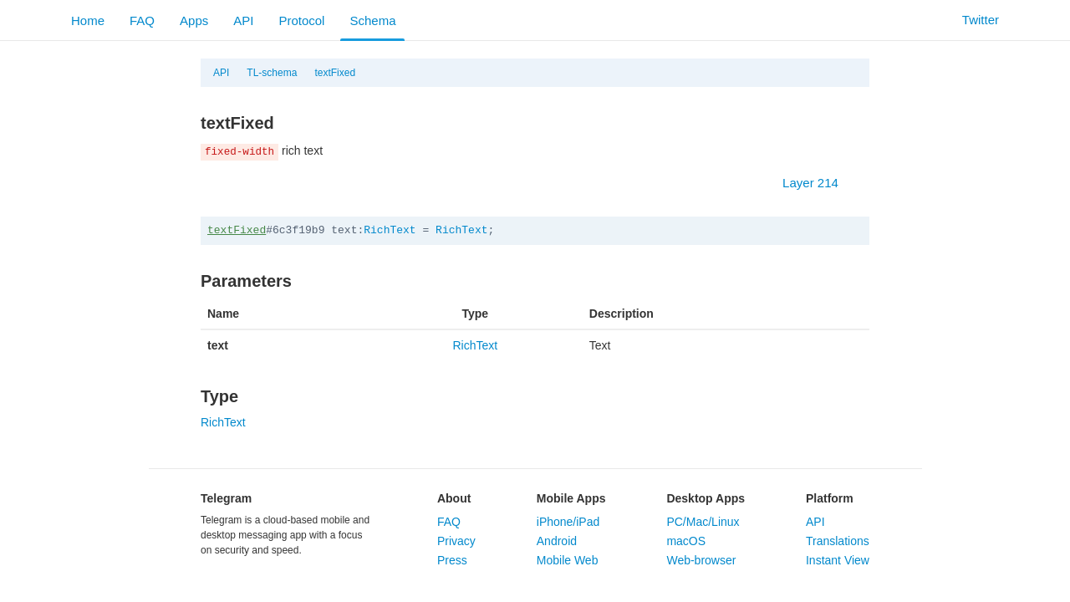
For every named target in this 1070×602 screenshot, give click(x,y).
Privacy (456, 541)
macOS (686, 541)
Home (87, 20)
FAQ (142, 20)
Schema (372, 20)
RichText (389, 230)
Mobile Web (568, 560)
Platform (829, 498)
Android (557, 541)
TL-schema (272, 73)
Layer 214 (818, 183)
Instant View (837, 560)
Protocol (301, 20)
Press (452, 560)
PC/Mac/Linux (702, 521)
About (454, 498)
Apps (194, 20)
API (243, 20)
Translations (837, 541)
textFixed (334, 73)
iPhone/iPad (568, 521)
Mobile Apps (571, 498)
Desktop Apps (705, 498)
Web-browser (701, 560)
